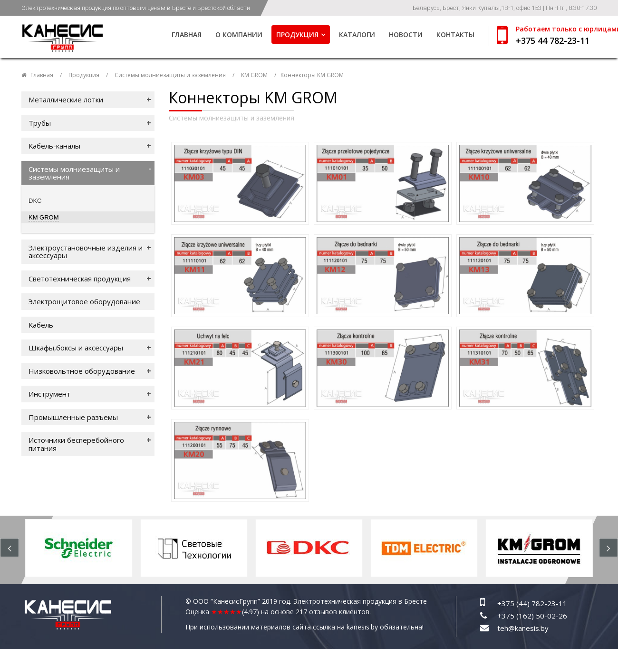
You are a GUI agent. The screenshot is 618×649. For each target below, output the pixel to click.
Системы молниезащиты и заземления (170, 75)
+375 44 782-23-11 (552, 40)
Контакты (455, 34)
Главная (187, 34)
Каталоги (357, 34)
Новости (406, 34)
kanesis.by (362, 626)
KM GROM (254, 75)
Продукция (297, 34)
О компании (238, 34)
